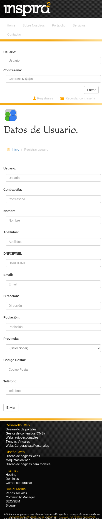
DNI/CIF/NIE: (12, 253)
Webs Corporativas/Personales (27, 445)
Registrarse (43, 98)
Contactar (14, 34)
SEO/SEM (13, 501)
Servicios (79, 25)
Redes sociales (16, 493)
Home (11, 25)
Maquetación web (18, 460)
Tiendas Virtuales (18, 441)
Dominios (12, 478)
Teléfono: (10, 381)
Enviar (10, 407)
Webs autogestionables (22, 437)
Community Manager (20, 497)
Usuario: (9, 168)
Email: (8, 275)
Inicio (15, 149)
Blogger (11, 505)
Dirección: (11, 296)
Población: (11, 317)
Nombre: (10, 211)
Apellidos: (11, 232)
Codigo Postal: (14, 360)
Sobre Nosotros (33, 25)
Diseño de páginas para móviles (28, 464)
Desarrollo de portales (21, 429)
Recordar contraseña (77, 98)
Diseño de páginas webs (23, 456)
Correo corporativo (19, 483)
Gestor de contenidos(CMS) (25, 433)
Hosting (11, 474)
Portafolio (58, 25)
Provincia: (11, 338)
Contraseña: (12, 189)
